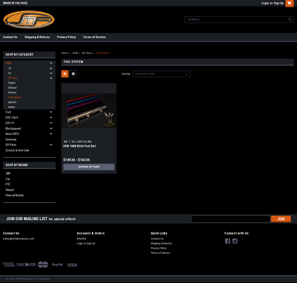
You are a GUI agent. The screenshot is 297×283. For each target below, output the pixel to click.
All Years (13, 78)
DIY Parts (11, 145)
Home (64, 53)
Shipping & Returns (37, 37)
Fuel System (14, 97)
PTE (8, 184)
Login (265, 3)
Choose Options (89, 166)
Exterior (12, 92)
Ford (8, 112)
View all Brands (15, 195)
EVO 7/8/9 (12, 117)
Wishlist (81, 238)
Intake (11, 107)
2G (9, 73)
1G (9, 68)
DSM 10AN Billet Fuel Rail (79, 146)
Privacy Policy (66, 37)
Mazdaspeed (13, 128)
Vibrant (10, 190)
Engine (11, 82)
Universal (11, 139)
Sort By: (126, 73)
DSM (8, 63)
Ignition (12, 102)
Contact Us (10, 37)
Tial (8, 179)
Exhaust (12, 87)
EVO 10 (10, 123)
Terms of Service (94, 37)
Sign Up (278, 3)
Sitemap (44, 278)
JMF (8, 173)
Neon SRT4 (12, 134)
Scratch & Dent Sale (17, 150)
